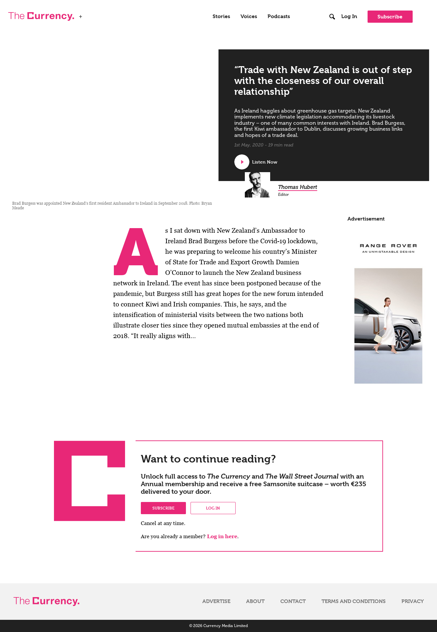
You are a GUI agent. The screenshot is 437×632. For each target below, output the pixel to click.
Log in (213, 508)
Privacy (412, 601)
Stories (221, 16)
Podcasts (279, 16)
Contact (293, 601)
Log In (349, 16)
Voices (249, 16)
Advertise (216, 601)
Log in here (222, 536)
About (255, 601)
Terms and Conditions (353, 601)
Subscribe (389, 16)
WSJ (91, 14)
